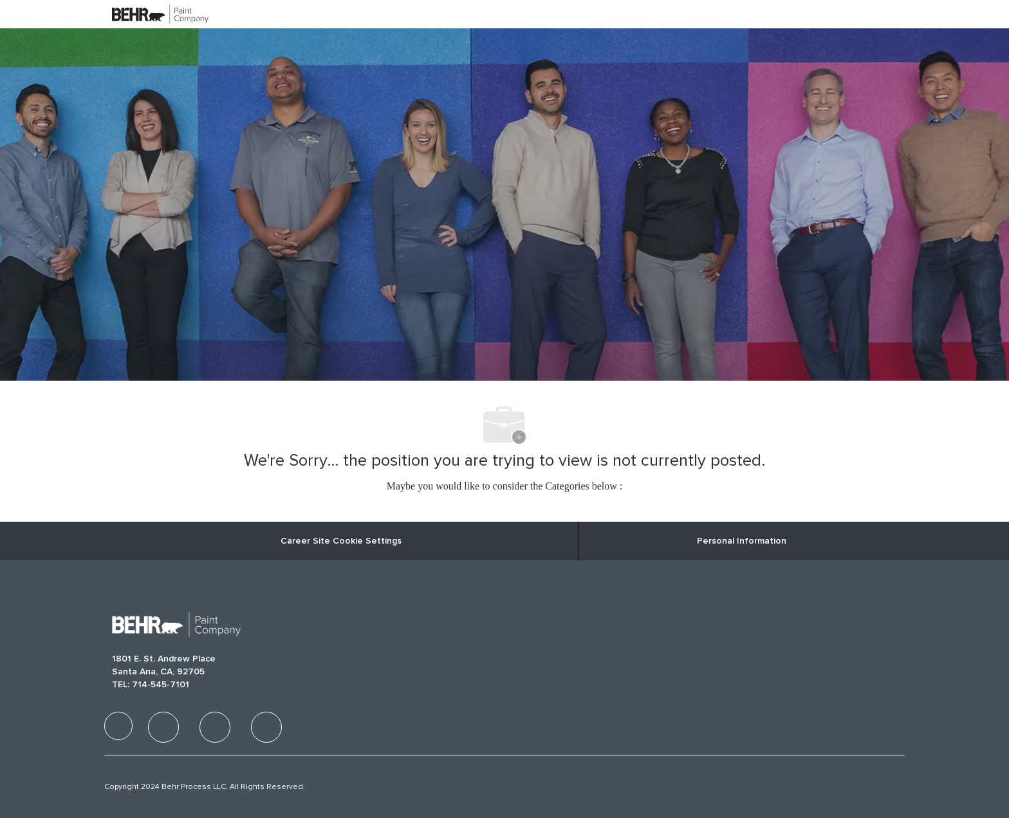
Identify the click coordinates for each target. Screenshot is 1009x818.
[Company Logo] (144, 13)
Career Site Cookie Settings (341, 541)
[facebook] (118, 726)
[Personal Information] (741, 541)
